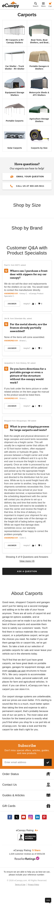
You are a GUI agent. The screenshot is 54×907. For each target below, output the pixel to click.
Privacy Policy (33, 885)
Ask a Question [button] (27, 571)
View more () (27, 561)
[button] (27, 176)
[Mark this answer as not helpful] (39, 304)
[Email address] (23, 762)
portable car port (16, 671)
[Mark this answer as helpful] (33, 304)
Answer (12, 304)
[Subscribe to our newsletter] (48, 762)
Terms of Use (20, 885)
